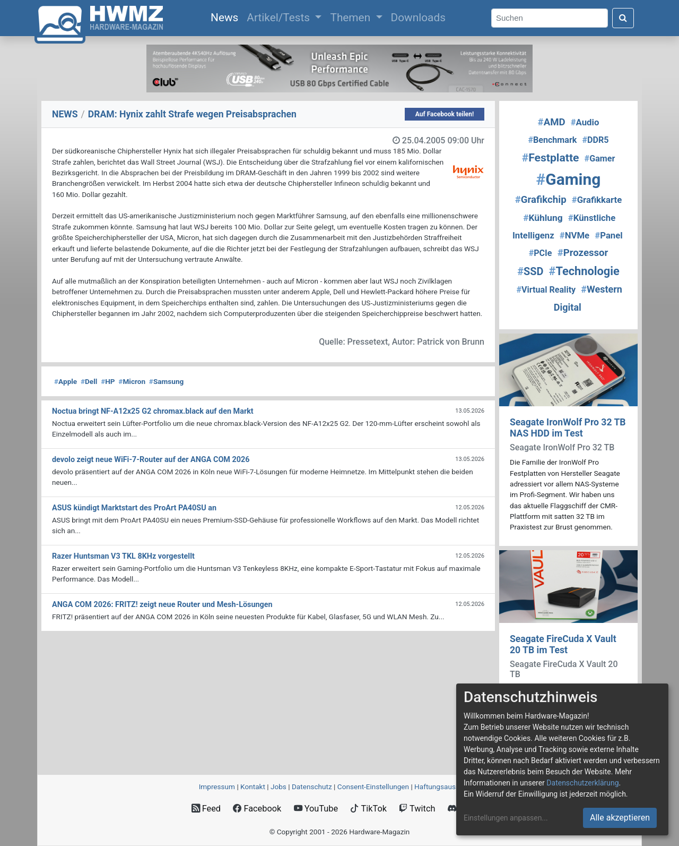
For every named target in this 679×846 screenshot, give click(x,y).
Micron (131, 381)
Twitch (417, 809)
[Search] (549, 18)
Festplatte (550, 157)
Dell (89, 381)
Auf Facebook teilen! (444, 114)
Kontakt (252, 786)
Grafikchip (541, 200)
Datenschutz (312, 786)
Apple (65, 381)
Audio (585, 122)
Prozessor (583, 253)
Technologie (584, 271)
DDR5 (595, 140)
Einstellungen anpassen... (506, 818)
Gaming (568, 179)
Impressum (217, 786)
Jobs (278, 786)
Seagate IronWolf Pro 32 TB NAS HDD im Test (568, 428)
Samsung (166, 381)
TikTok (368, 809)
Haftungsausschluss (447, 786)
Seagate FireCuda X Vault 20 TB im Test (563, 644)
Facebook (257, 809)
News (226, 16)
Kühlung (543, 217)
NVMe (574, 235)
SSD (530, 272)
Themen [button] (351, 17)
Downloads (418, 17)
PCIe (540, 253)
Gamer (600, 158)
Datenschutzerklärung (582, 783)
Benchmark (552, 140)
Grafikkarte (597, 199)
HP (108, 381)
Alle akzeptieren (620, 818)
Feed (206, 809)
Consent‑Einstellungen (373, 786)
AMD (551, 122)
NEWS (65, 114)
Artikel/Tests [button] (279, 17)
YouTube (316, 809)
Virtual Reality (546, 290)
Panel (608, 235)
